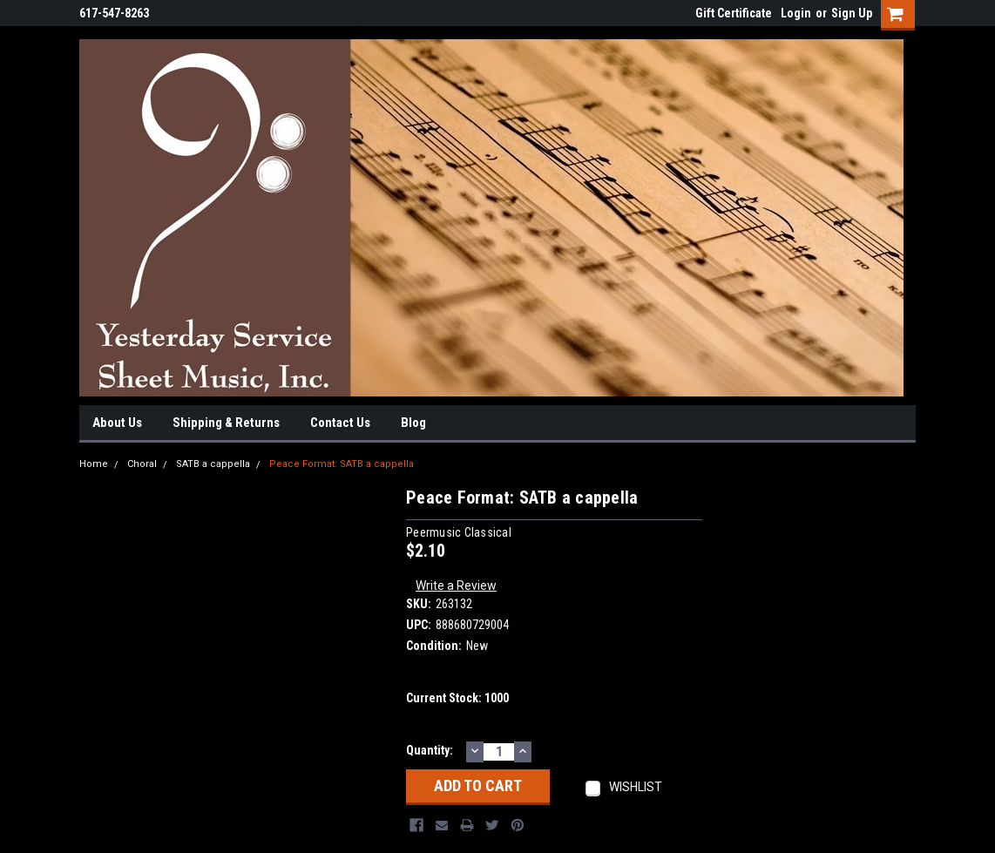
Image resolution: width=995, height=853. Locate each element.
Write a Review (456, 585)
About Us (117, 422)
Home (93, 464)
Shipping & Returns (226, 422)
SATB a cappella (213, 464)
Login (796, 13)
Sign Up (851, 13)
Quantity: (429, 750)
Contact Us (340, 422)
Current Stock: (457, 698)
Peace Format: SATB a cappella (341, 464)
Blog (413, 422)
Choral (142, 464)
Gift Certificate (733, 13)
